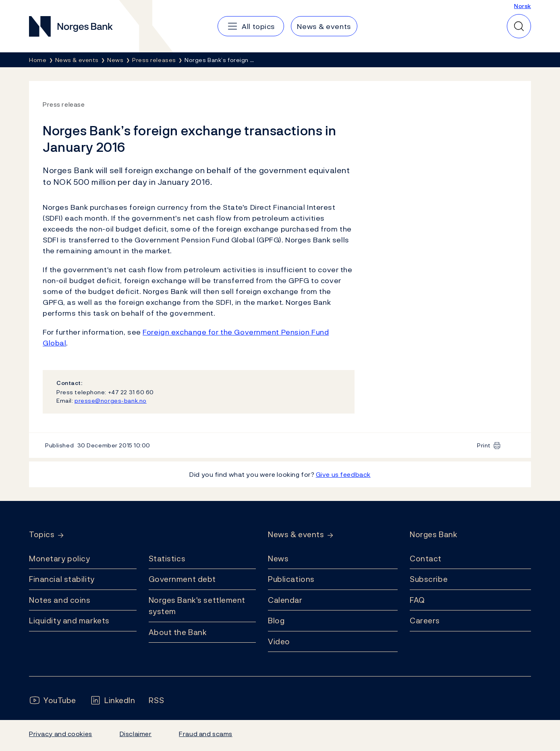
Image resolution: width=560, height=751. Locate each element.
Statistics (167, 558)
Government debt (182, 579)
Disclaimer (136, 734)
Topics (41, 534)
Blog (276, 620)
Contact (426, 558)
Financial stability (62, 579)
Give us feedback (343, 474)
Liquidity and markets (69, 620)
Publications (291, 579)
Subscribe (429, 579)
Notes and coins (59, 600)
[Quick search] (519, 26)
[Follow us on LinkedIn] (112, 700)
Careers (425, 620)
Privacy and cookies (60, 734)
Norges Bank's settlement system (197, 605)
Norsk (522, 6)
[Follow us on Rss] (156, 700)
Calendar (285, 600)
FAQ (417, 600)
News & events (296, 534)
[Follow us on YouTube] (52, 700)
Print (484, 445)
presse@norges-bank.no (111, 400)
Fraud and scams (205, 734)
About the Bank (178, 632)
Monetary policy (59, 558)
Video (279, 641)
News (278, 558)
